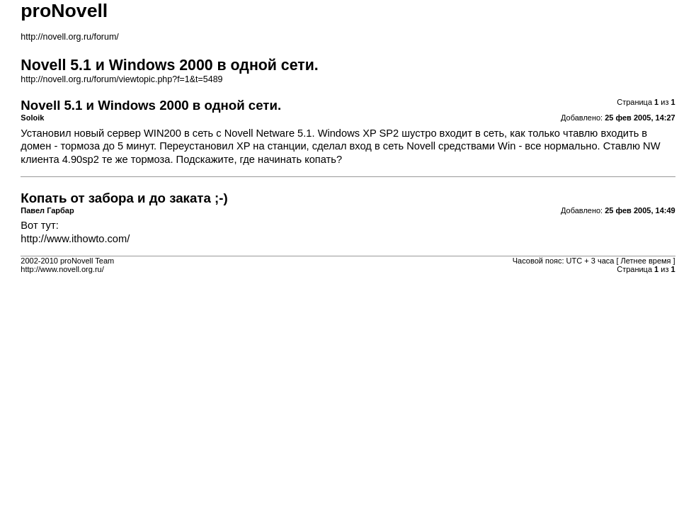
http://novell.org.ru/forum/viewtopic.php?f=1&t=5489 (121, 79)
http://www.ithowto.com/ (75, 238)
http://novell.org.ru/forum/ (69, 37)
